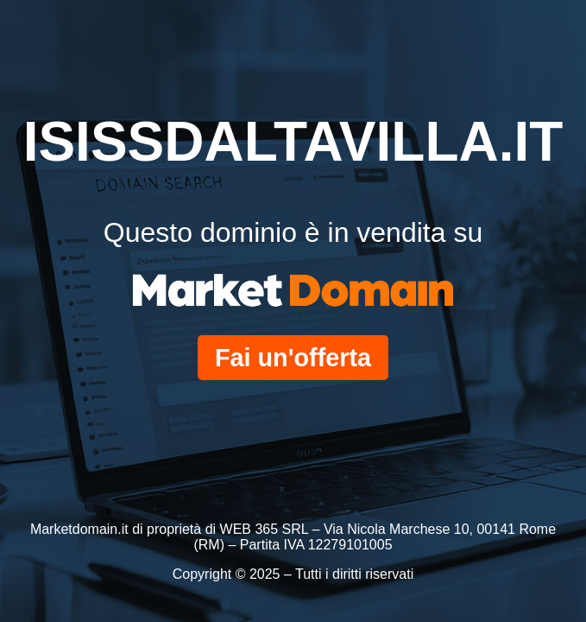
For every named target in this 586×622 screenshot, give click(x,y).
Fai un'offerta (293, 357)
